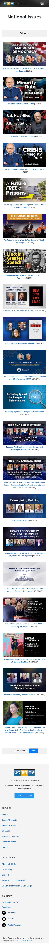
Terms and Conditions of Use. (20, 940)
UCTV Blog (7, 869)
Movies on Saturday (10, 836)
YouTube (12, 919)
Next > (33, 751)
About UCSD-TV (9, 864)
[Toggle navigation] (41, 3)
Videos (5, 814)
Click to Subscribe (24, 795)
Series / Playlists (9, 825)
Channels (6, 831)
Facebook (12, 912)
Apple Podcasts (14, 925)
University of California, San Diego (17, 886)
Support (5, 875)
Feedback (6, 907)
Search (5, 847)
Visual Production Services (13, 880)
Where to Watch (9, 842)
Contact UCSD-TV (10, 902)
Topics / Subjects (9, 820)
